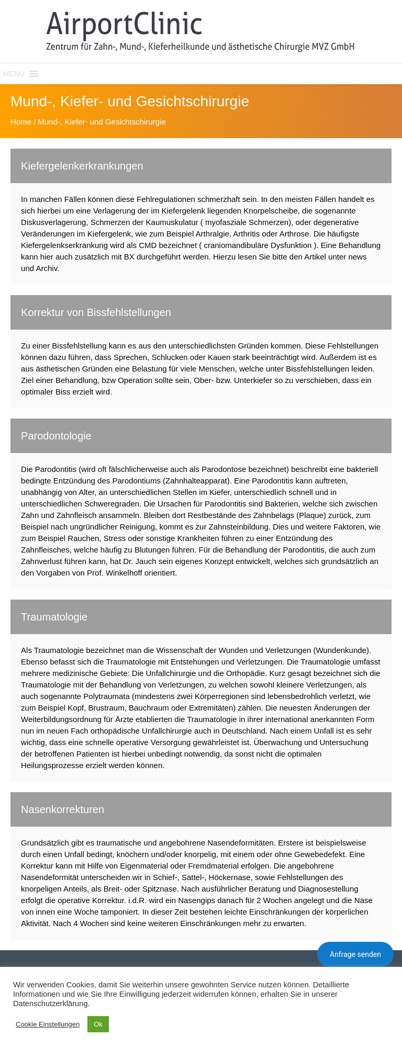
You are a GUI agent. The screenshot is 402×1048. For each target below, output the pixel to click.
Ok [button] (98, 1024)
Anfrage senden (355, 954)
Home (20, 121)
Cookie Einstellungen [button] (48, 1024)
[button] (14, 73)
